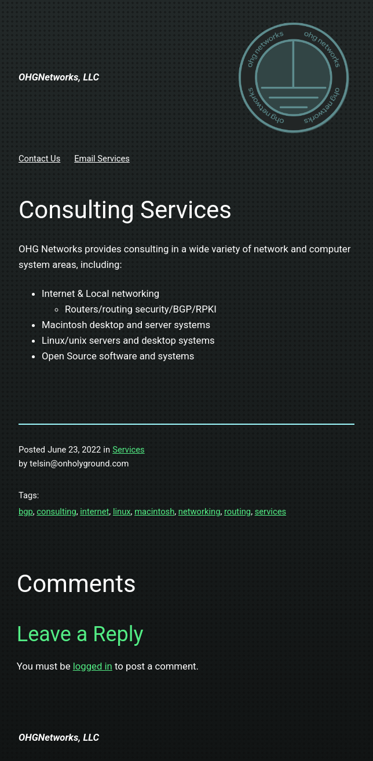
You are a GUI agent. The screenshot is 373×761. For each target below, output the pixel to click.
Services (128, 449)
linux (122, 511)
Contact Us (39, 158)
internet (94, 511)
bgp (26, 511)
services (270, 511)
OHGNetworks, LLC (59, 77)
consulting (56, 511)
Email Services (102, 158)
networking (199, 511)
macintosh (154, 511)
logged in (92, 666)
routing (237, 511)
